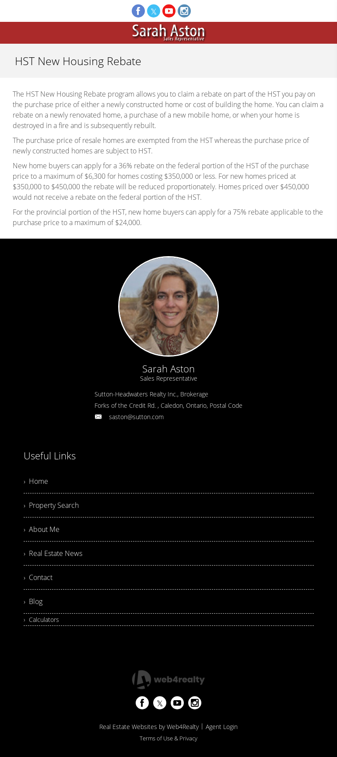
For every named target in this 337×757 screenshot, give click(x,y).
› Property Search (51, 505)
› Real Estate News (53, 553)
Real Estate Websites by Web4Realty (149, 726)
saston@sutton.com (136, 417)
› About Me (42, 529)
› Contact (38, 577)
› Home (36, 481)
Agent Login (222, 726)
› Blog (33, 601)
